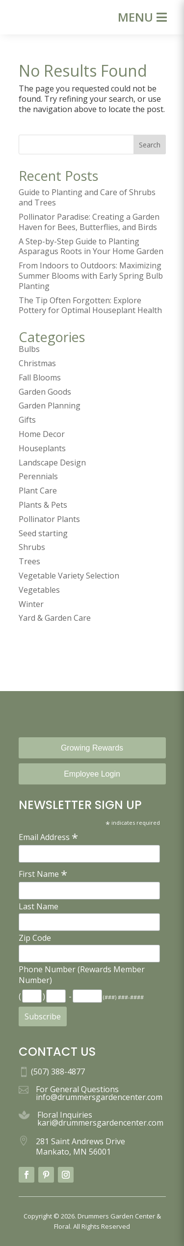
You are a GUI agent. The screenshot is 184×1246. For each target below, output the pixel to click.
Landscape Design (52, 462)
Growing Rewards (92, 748)
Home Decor (42, 434)
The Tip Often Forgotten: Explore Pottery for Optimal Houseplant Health (90, 305)
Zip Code (35, 937)
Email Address (48, 836)
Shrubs (32, 547)
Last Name (38, 906)
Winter (31, 604)
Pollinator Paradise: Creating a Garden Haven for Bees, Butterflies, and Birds (89, 221)
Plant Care (38, 490)
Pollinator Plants (49, 519)
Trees (29, 561)
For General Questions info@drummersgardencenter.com (99, 1093)
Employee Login (92, 774)
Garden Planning (49, 405)
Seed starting (43, 533)
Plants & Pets (43, 504)
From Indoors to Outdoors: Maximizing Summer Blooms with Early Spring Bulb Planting (91, 275)
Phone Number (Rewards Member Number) (82, 974)
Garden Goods (45, 391)
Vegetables (39, 589)
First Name (43, 873)
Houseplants (42, 448)
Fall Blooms (40, 377)
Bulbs (29, 349)
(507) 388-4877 (58, 1071)
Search (149, 144)
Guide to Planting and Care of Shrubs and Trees (87, 197)
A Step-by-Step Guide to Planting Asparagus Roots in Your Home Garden (91, 246)
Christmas (37, 363)
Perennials (38, 476)
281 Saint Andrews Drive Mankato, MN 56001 (80, 1146)
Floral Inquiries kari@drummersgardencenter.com (100, 1118)
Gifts (27, 419)
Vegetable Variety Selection (69, 575)
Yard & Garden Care (55, 617)
